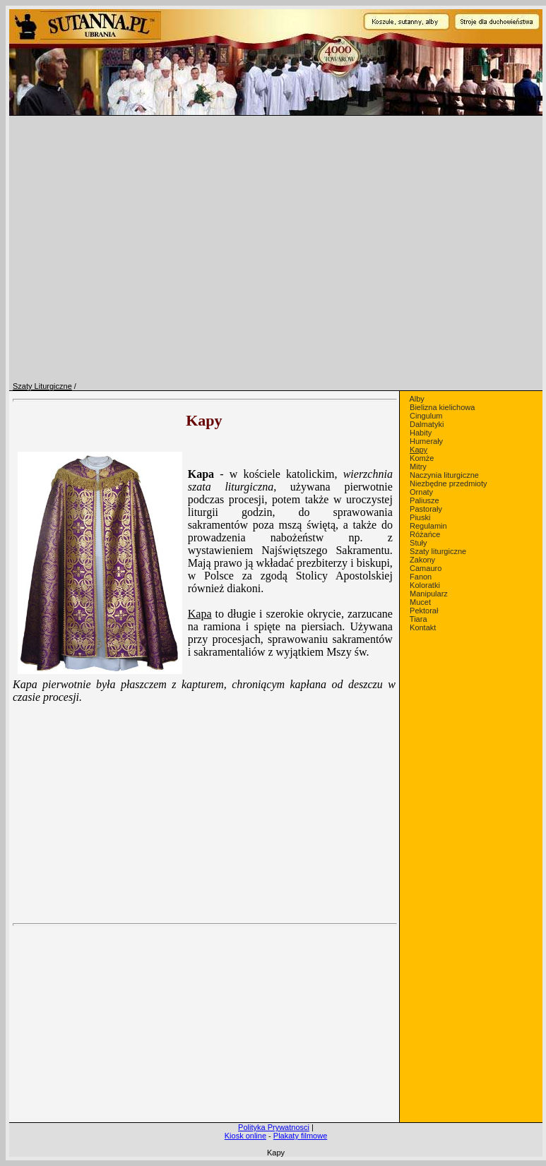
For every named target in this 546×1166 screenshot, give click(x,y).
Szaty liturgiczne (438, 551)
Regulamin (428, 526)
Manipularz (429, 593)
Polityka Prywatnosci (273, 1127)
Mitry (418, 466)
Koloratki (425, 585)
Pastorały (426, 509)
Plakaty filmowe (300, 1135)
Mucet (420, 602)
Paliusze (424, 500)
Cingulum (426, 415)
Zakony (422, 559)
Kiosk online (245, 1135)
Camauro (425, 568)
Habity (421, 432)
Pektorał (424, 610)
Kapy (418, 449)
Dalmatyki (427, 424)
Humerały (426, 441)
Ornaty (421, 492)
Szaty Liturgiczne (42, 386)
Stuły (418, 543)
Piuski (420, 517)
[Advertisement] (203, 1000)
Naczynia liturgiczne (444, 475)
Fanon (421, 576)
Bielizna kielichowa (442, 407)
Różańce (425, 534)
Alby (416, 399)
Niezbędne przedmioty (448, 483)
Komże (422, 458)
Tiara (418, 619)
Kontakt (423, 627)
